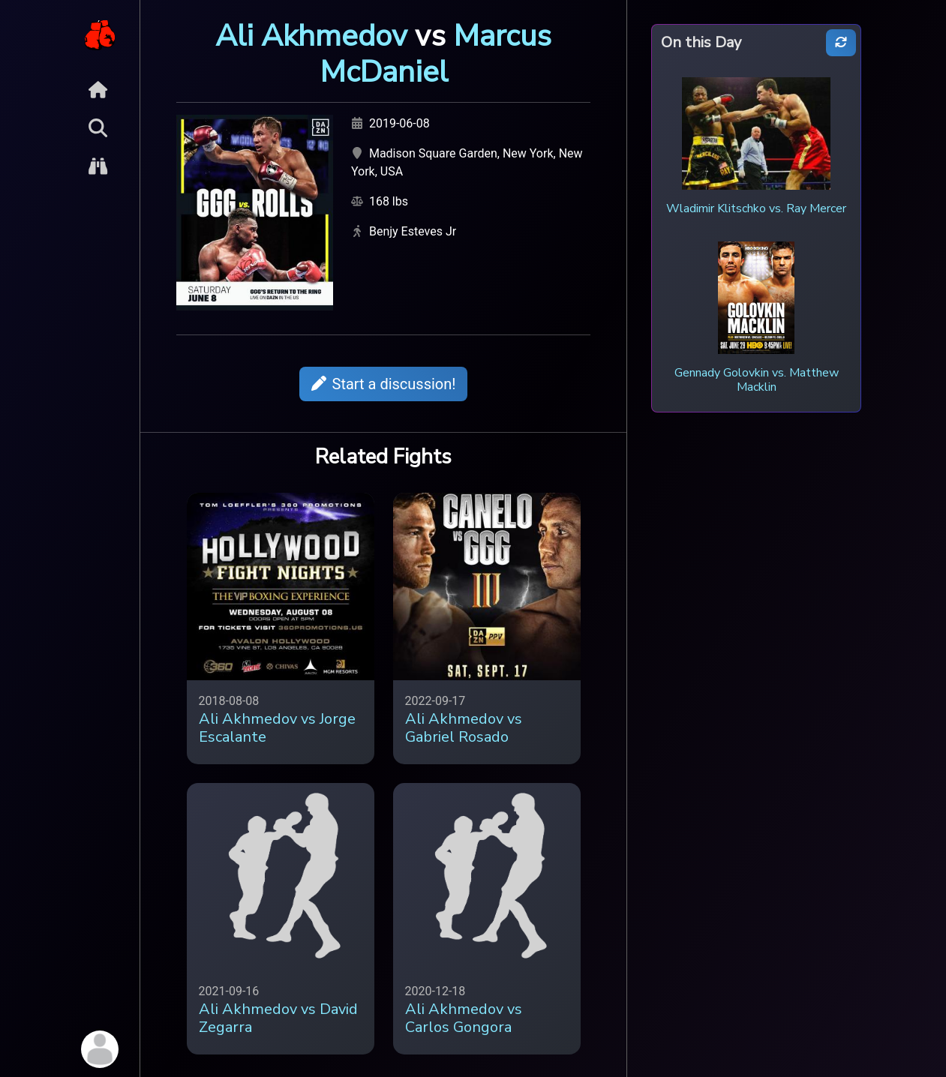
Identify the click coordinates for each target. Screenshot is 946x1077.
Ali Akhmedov (311, 36)
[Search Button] (98, 127)
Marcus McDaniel (436, 54)
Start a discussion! (383, 384)
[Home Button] (98, 89)
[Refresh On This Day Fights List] (841, 43)
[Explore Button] (98, 166)
